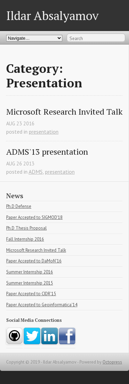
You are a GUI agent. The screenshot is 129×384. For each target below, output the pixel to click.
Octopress (112, 362)
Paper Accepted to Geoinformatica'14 (41, 305)
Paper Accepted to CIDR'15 (31, 294)
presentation (43, 131)
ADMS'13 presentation (47, 152)
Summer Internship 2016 (29, 272)
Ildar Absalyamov (52, 15)
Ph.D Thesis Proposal (26, 228)
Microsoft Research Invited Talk (64, 112)
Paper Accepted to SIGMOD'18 (34, 217)
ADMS (36, 171)
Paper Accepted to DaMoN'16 (34, 261)
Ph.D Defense (18, 206)
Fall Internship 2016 (25, 239)
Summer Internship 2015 (29, 283)
